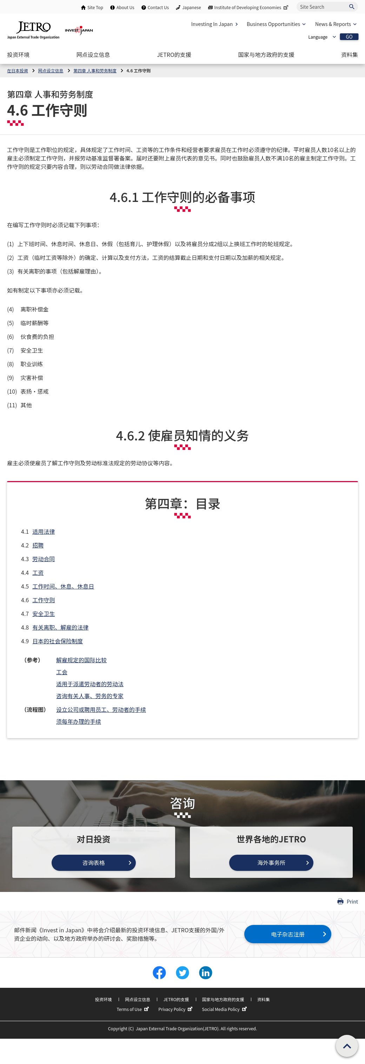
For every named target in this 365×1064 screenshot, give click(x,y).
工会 (61, 672)
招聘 (38, 545)
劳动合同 (43, 558)
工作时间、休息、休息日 (63, 586)
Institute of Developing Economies (252, 7)
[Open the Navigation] (18, 54)
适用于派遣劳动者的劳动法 (90, 683)
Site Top (95, 7)
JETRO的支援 (176, 999)
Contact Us (158, 7)
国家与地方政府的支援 (223, 999)
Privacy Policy (176, 1009)
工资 (38, 572)
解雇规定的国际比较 (81, 660)
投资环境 (103, 999)
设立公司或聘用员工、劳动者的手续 (101, 709)
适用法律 (43, 531)
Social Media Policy (225, 1009)
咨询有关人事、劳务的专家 (90, 695)
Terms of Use (134, 1009)
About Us (125, 7)
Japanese (191, 7)
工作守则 (43, 600)
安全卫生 (43, 613)
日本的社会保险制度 (57, 641)
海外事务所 (271, 862)
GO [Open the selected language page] (349, 36)
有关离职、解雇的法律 (60, 627)
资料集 (263, 999)
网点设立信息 (137, 999)
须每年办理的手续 (78, 721)
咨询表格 (93, 862)
